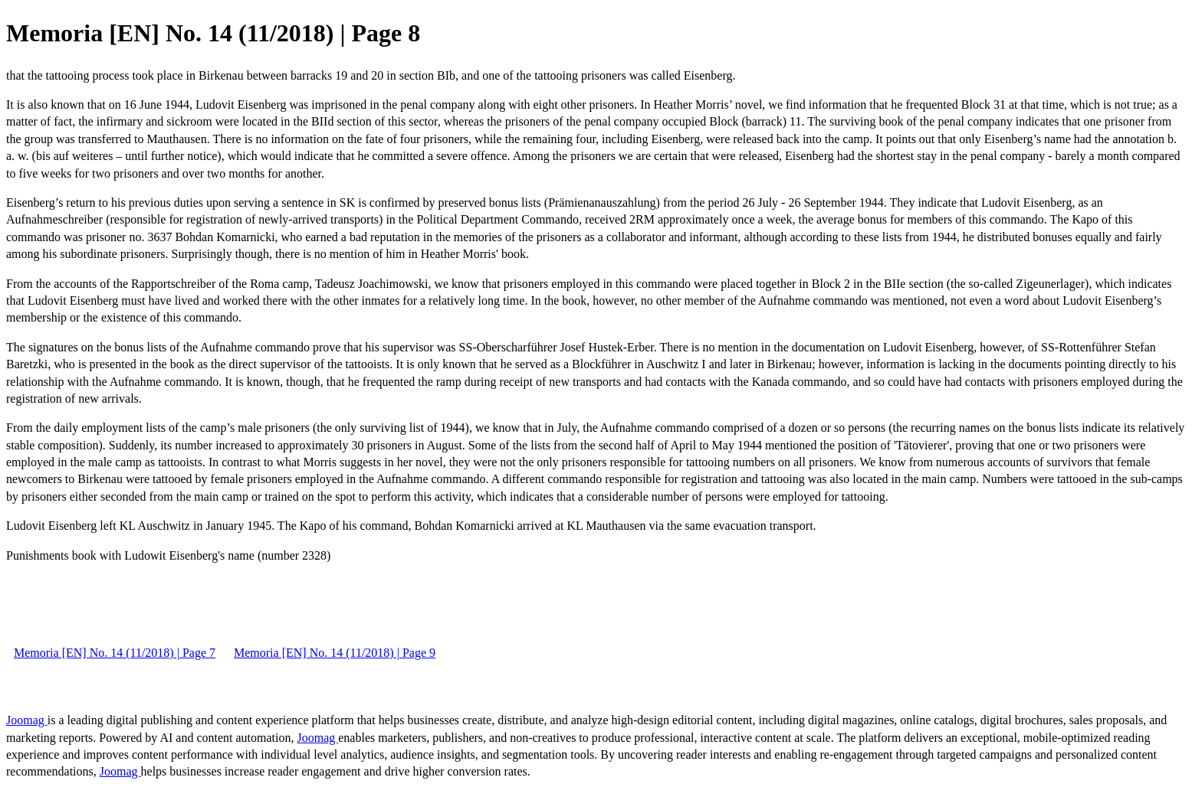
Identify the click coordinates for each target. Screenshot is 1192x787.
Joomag (27, 720)
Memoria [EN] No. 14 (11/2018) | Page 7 (114, 652)
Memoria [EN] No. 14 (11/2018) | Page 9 (334, 652)
